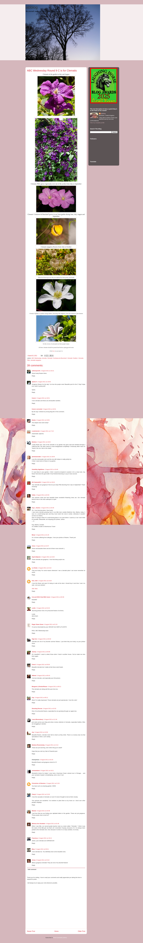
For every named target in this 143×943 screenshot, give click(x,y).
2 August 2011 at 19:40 (51, 469)
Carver (34, 398)
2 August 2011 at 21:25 (42, 535)
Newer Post (31, 931)
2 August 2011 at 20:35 (47, 508)
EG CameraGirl (36, 482)
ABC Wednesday (36, 358)
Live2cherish (36, 431)
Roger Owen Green (37, 624)
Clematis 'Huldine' (72, 358)
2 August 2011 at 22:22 (44, 568)
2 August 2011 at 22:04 (48, 557)
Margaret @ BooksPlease (39, 686)
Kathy (33, 495)
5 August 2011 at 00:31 (42, 849)
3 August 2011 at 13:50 (41, 732)
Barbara (34, 442)
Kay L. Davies (36, 508)
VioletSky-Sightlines (38, 469)
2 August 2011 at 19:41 (48, 482)
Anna (33, 546)
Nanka (34, 420)
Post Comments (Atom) (60, 937)
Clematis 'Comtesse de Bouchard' (57, 358)
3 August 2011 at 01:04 (43, 608)
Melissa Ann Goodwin (38, 823)
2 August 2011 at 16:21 (47, 370)
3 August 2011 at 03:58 (43, 651)
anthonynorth (36, 370)
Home (56, 931)
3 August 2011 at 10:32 (49, 708)
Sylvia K (34, 381)
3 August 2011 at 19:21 (47, 770)
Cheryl (34, 794)
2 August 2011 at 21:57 (42, 546)
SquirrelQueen (36, 557)
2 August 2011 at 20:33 (42, 495)
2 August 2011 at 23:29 (45, 580)
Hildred (34, 675)
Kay (33, 697)
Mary (33, 849)
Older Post (81, 931)
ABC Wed (34, 588)
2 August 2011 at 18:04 (44, 442)
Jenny (34, 860)
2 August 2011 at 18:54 (48, 456)
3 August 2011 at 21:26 (52, 783)
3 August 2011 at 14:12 (51, 745)
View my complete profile (97, 122)
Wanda (34, 811)
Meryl (33, 535)
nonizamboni (36, 770)
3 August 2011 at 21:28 (43, 794)
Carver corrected (37, 409)
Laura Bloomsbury (37, 719)
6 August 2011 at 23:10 (42, 860)
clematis (44, 358)
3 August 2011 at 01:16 (50, 624)
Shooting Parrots (37, 708)
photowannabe (36, 456)
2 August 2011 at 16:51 (43, 398)
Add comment (32, 869)
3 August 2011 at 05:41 (43, 675)
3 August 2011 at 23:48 (43, 811)
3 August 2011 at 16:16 (46, 759)
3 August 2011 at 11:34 (50, 719)
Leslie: (34, 608)
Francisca (35, 838)
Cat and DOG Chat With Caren (41, 597)
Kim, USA (35, 580)
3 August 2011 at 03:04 (44, 639)
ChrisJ (34, 664)
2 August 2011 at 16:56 (43, 420)
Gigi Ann (34, 639)
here (54, 351)
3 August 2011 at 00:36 (57, 597)
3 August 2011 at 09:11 (54, 686)
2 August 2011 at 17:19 (47, 431)
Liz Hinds (35, 568)
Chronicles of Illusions (39, 783)
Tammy (34, 651)
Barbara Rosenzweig (38, 745)
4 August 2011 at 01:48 (52, 823)
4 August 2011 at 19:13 (45, 838)
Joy (33, 732)
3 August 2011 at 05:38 (43, 664)
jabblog (31, 7)
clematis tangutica (36, 360)
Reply (33, 376)
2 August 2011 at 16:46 (44, 381)
